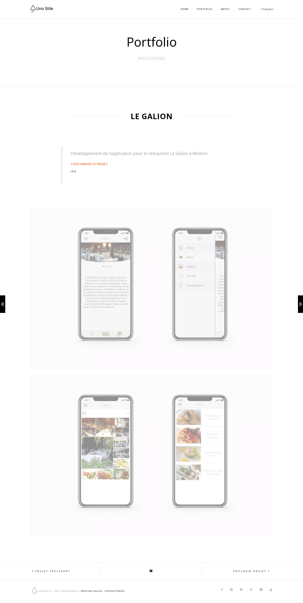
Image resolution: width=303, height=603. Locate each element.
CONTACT (244, 9)
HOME (185, 9)
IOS (74, 171)
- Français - (267, 9)
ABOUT (225, 9)
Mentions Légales (91, 591)
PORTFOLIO (204, 9)
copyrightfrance (115, 591)
